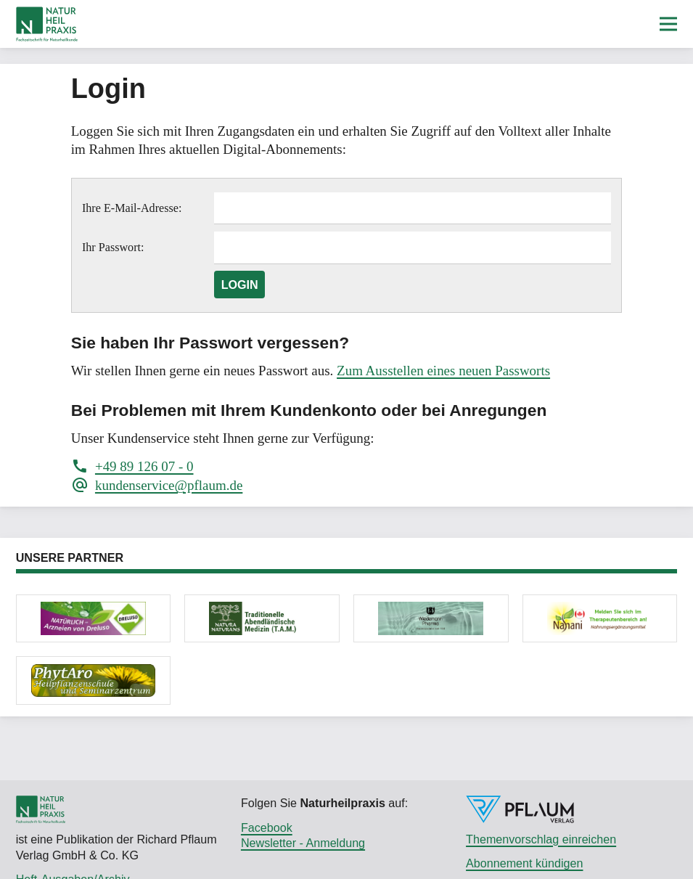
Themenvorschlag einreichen (541, 839)
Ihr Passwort (111, 247)
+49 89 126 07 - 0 (144, 466)
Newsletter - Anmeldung (303, 842)
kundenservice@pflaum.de (168, 485)
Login (239, 284)
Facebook (266, 827)
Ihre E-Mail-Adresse (130, 208)
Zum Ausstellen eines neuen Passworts (443, 370)
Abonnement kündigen (524, 863)
